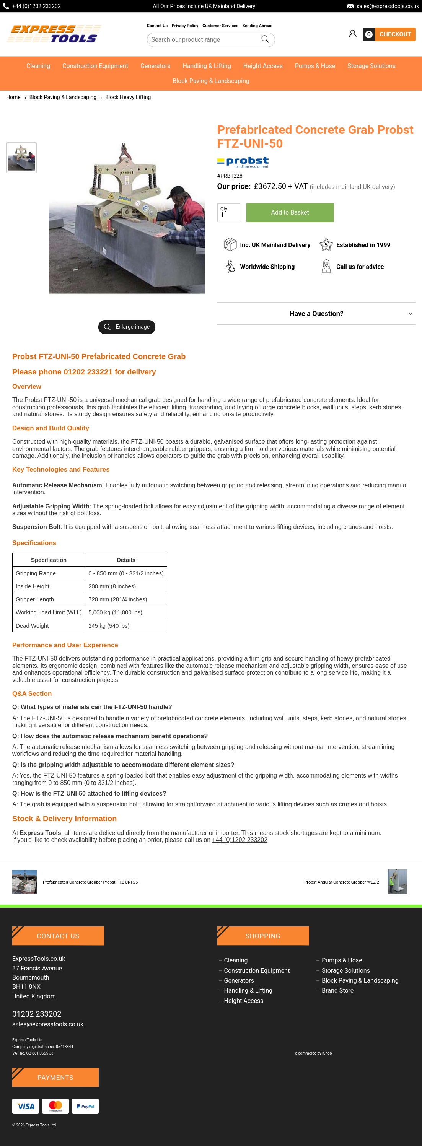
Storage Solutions (371, 66)
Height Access (263, 66)
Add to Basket (290, 212)
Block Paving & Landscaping (211, 81)
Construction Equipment (95, 66)
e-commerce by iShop (313, 1053)
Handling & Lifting (206, 66)
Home (13, 97)
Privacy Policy (185, 25)
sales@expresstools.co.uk (47, 1024)
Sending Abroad (258, 25)
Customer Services (220, 25)
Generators (155, 66)
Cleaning (38, 66)
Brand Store (338, 990)
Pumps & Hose (315, 66)
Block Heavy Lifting (125, 97)
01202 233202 (37, 1014)
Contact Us (158, 25)
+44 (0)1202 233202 (239, 840)
